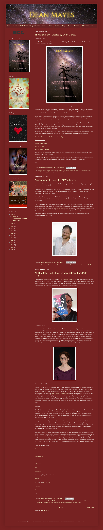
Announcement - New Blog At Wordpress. (55, 180)
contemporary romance (63, 500)
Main (8, 26)
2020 (12, 223)
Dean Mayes (59, 170)
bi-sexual (42, 500)
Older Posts (90, 507)
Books (57, 26)
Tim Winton (63, 172)
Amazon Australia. (40, 140)
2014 (12, 237)
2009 (12, 249)
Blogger (50, 264)
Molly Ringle (50, 502)
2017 (12, 230)
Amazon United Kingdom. (42, 149)
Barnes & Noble (39, 456)
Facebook (37, 486)
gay (77, 500)
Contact (76, 26)
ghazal (71, 170)
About (50, 26)
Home (61, 507)
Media (69, 26)
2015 (12, 235)
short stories (57, 172)
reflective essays (43, 172)
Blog (63, 26)
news (86, 264)
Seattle (79, 502)
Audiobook (38, 471)
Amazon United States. (41, 143)
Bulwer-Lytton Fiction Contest (60, 393)
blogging (54, 264)
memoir (89, 170)
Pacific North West (67, 502)
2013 (12, 240)
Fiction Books (66, 170)
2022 (12, 214)
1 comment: (59, 498)
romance (75, 502)
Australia (41, 264)
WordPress (90, 264)
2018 (12, 228)
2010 (12, 247)
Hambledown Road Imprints (80, 170)
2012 (12, 242)
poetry (37, 172)
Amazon (37, 449)
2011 (12, 245)
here (44, 482)
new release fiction (58, 502)
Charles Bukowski (51, 170)
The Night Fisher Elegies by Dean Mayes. (55, 34)
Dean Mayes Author (60, 208)
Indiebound (38, 463)
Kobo (36, 467)
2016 (12, 233)
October (14, 216)
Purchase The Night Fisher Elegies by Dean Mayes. (29, 26)
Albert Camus (42, 170)
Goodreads (38, 489)
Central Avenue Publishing (63, 264)
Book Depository (39, 460)
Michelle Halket (80, 264)
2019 (12, 226)
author (45, 264)
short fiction (50, 172)
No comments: (60, 167)
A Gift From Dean (87, 26)
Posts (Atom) (45, 510)
